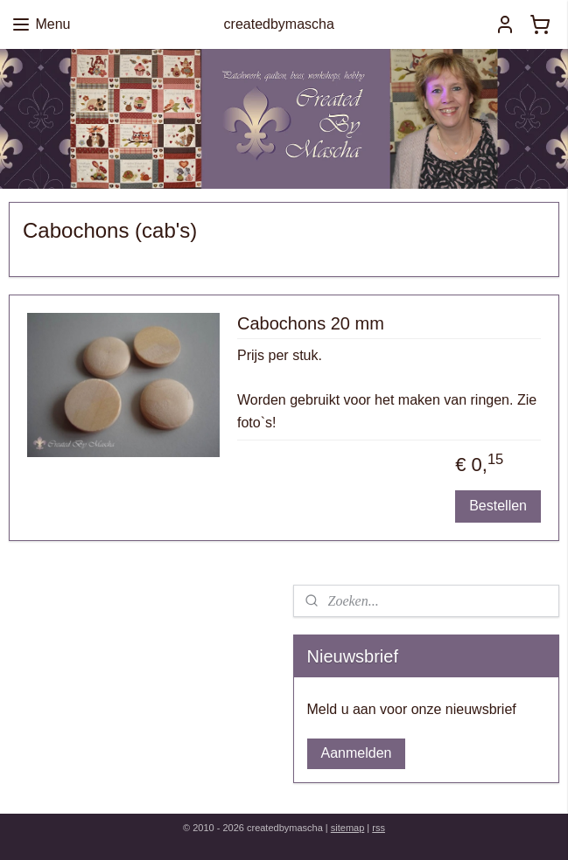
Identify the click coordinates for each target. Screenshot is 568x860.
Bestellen (498, 505)
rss (378, 827)
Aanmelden (356, 753)
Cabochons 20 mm (310, 322)
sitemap (348, 827)
